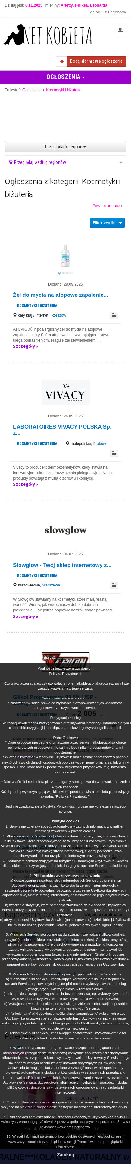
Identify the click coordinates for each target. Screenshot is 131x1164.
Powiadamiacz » (108, 205)
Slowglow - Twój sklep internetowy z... (62, 565)
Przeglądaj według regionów (65, 162)
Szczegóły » (25, 346)
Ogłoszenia (65, 77)
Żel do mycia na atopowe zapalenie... (60, 295)
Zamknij (65, 1154)
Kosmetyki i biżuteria (37, 305)
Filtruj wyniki (104, 222)
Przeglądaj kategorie (65, 146)
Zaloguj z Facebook (108, 12)
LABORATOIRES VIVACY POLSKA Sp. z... (62, 430)
